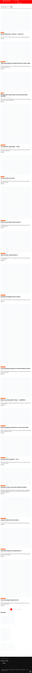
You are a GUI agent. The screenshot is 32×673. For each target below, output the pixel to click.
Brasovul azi (3, 253)
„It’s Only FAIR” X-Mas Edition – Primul (10, 146)
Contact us (19, 2)
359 (18, 609)
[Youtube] (17, 1)
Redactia (2, 35)
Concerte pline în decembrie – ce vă (9, 459)
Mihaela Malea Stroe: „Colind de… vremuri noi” (12, 34)
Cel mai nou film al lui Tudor (7, 178)
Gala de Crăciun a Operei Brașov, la (9, 255)
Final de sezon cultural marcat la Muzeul (11, 222)
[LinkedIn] (15, 1)
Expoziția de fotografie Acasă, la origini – (11, 296)
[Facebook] (14, 1)
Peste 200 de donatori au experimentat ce (11, 550)
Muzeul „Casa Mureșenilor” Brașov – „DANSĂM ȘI (13, 400)
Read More (3, 38)
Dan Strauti (2, 64)
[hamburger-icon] (30, 655)
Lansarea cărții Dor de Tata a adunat (9, 520)
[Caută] (11, 7)
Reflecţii (2, 32)
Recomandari (3, 61)
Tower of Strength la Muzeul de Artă (9, 600)
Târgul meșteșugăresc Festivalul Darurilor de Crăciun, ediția (15, 63)
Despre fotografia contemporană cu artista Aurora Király (14, 427)
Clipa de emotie (3, 518)
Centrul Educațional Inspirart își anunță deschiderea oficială (15, 368)
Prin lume (2, 176)
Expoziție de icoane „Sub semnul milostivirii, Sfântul (13, 487)
